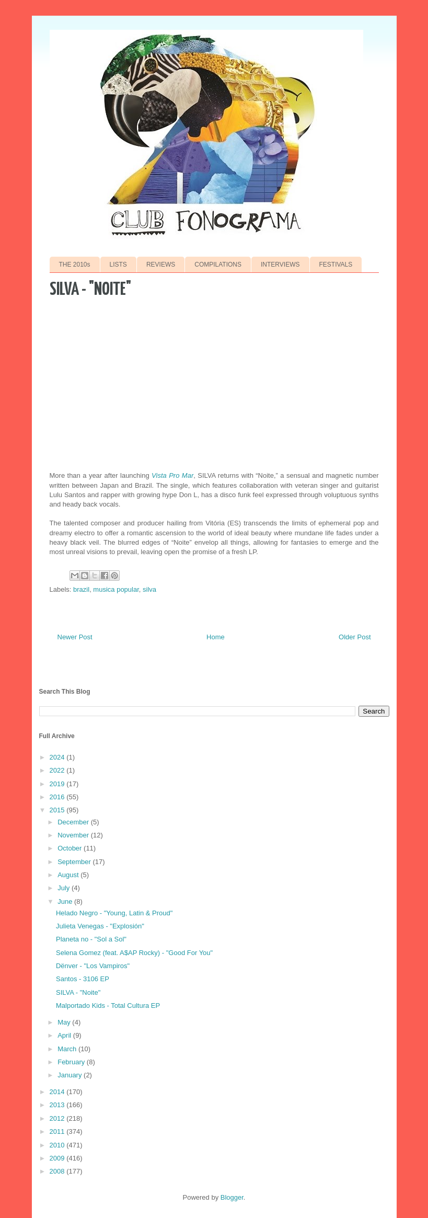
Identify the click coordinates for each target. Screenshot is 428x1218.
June (65, 901)
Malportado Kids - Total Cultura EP (108, 1005)
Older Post (355, 637)
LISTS (118, 264)
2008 (58, 1171)
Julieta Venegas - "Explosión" (100, 926)
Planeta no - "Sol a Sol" (91, 939)
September (74, 862)
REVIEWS (160, 264)
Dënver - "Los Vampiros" (93, 966)
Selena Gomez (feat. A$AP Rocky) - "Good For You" (134, 953)
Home (215, 637)
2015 (58, 810)
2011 (58, 1131)
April (65, 1035)
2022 (58, 770)
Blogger (232, 1197)
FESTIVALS (336, 264)
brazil (81, 589)
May (64, 1022)
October (70, 848)
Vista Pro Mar (172, 475)
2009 (58, 1158)
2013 (58, 1105)
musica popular (115, 589)
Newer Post (74, 637)
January (70, 1075)
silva (149, 589)
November (74, 835)
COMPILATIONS (217, 264)
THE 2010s (74, 264)
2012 (58, 1118)
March (67, 1049)
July (64, 888)
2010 (58, 1145)
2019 (58, 784)
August (68, 875)
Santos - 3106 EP (82, 979)
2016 (58, 797)
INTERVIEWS (280, 264)
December (74, 822)
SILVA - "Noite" (78, 992)
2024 (58, 757)
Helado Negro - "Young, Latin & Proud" (114, 913)
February (72, 1062)
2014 (58, 1092)
